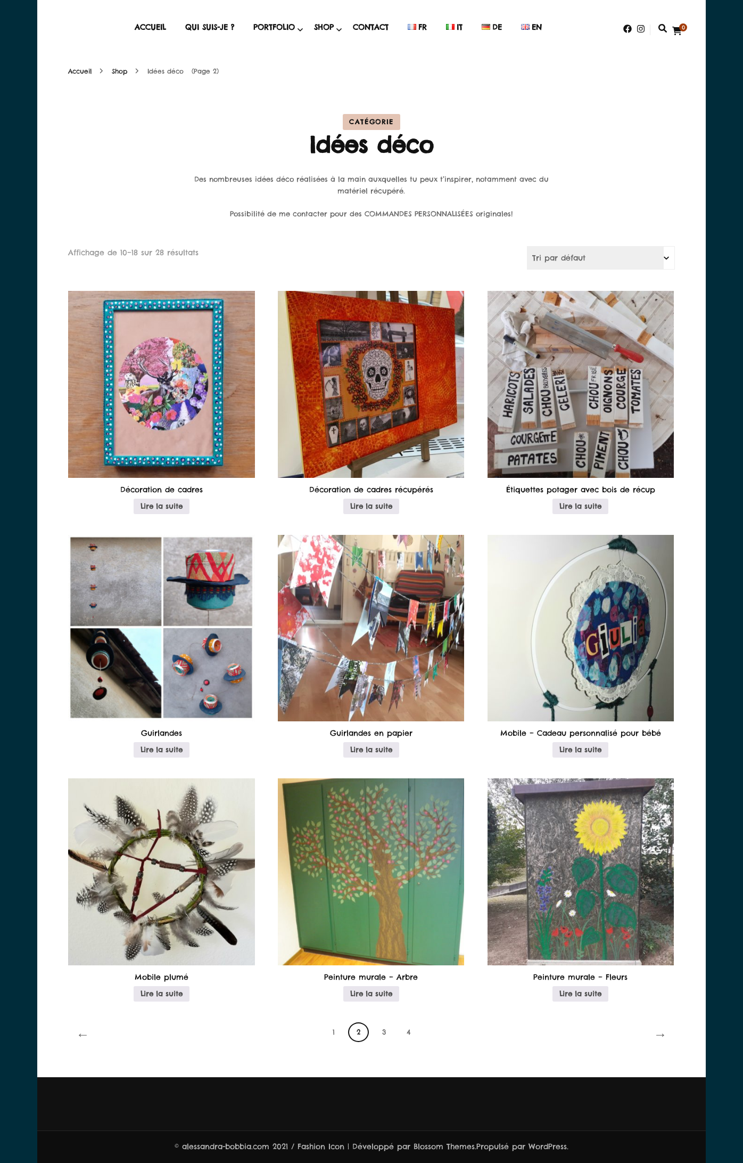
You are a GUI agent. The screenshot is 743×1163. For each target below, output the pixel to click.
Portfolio (274, 27)
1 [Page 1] (334, 1032)
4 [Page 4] (408, 1032)
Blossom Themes (444, 1146)
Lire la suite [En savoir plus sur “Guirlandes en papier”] (371, 749)
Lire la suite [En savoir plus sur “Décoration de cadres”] (162, 506)
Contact (371, 27)
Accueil (150, 27)
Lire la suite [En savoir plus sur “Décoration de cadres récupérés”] (371, 506)
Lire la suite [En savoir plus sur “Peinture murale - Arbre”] (371, 993)
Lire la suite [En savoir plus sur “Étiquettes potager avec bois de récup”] (580, 506)
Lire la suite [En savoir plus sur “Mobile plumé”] (162, 993)
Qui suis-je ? (209, 27)
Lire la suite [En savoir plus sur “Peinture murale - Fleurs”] (580, 993)
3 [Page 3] (384, 1032)
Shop (324, 27)
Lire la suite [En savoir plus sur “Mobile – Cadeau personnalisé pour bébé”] (580, 749)
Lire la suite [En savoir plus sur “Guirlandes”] (162, 749)
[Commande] (600, 258)
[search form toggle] (662, 28)
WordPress (548, 1146)
